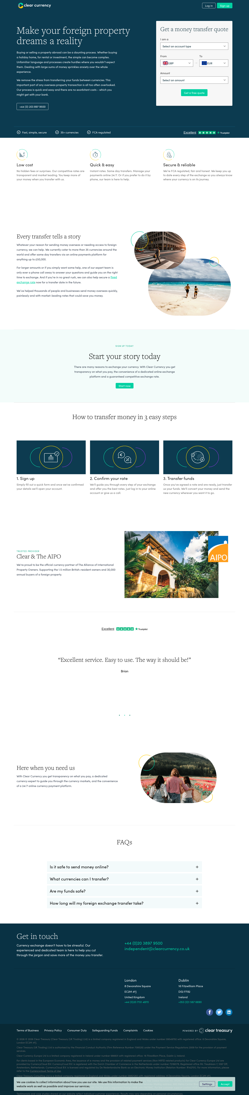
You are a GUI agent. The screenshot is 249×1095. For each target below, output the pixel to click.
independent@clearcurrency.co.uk (157, 948)
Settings (207, 1084)
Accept (225, 1084)
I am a (164, 39)
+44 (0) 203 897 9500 (32, 106)
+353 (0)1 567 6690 (190, 1002)
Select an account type (177, 46)
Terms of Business (28, 1030)
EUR (207, 63)
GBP (168, 63)
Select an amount (174, 80)
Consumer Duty (77, 1030)
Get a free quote (194, 93)
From (163, 56)
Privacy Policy (53, 1030)
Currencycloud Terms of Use (45, 1071)
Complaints (130, 1030)
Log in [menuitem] (209, 5)
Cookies (148, 1030)
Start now (125, 386)
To (200, 56)
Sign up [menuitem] (224, 5)
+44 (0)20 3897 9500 (143, 943)
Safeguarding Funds (105, 1030)
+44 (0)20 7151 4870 (136, 1002)
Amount (165, 73)
